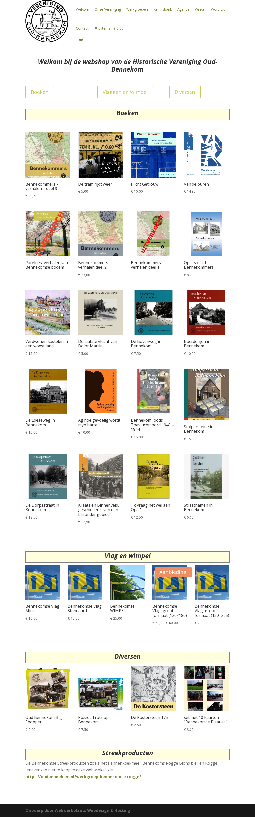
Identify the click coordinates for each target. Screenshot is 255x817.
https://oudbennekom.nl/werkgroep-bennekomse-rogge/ (83, 776)
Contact (82, 28)
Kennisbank (162, 9)
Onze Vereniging (108, 9)
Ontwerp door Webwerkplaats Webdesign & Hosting (77, 810)
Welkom (82, 9)
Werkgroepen (137, 9)
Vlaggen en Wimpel (125, 92)
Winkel (200, 9)
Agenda (183, 9)
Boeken (40, 92)
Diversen (185, 92)
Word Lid (218, 9)
